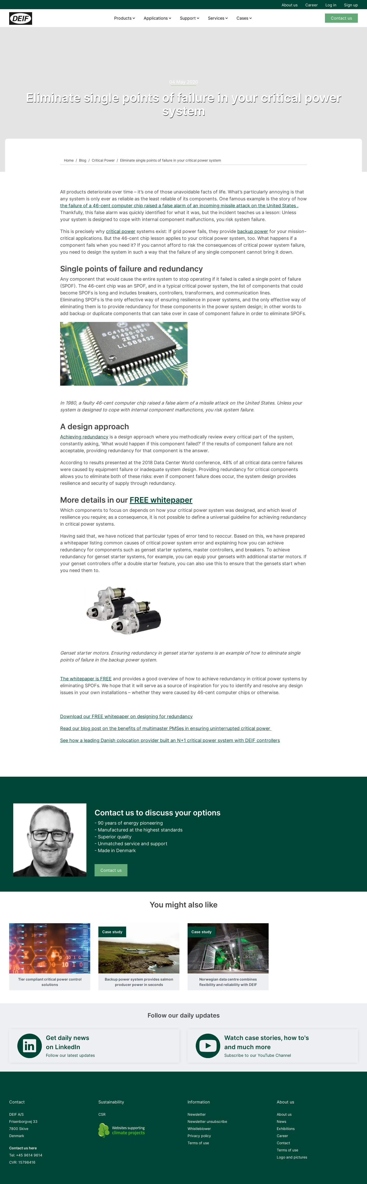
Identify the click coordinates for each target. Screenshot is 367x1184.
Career (311, 5)
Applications (156, 18)
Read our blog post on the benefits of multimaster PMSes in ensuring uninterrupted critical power (165, 728)
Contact (283, 1143)
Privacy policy (199, 1136)
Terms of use (198, 1143)
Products (123, 18)
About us (290, 5)
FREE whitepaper (161, 499)
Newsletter (197, 1114)
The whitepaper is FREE (86, 678)
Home (69, 160)
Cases (242, 18)
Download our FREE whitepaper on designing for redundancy (126, 716)
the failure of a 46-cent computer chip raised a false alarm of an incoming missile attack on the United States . (179, 205)
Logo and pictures (292, 1157)
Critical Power (103, 160)
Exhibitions (286, 1128)
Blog (82, 160)
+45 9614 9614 (29, 1155)
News (281, 1121)
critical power (120, 231)
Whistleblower (199, 1128)
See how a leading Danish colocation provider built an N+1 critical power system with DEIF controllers (170, 740)
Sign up (351, 5)
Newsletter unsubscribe (207, 1121)
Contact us (341, 18)
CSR (102, 1114)
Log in (330, 5)
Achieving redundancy (84, 436)
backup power (252, 231)
